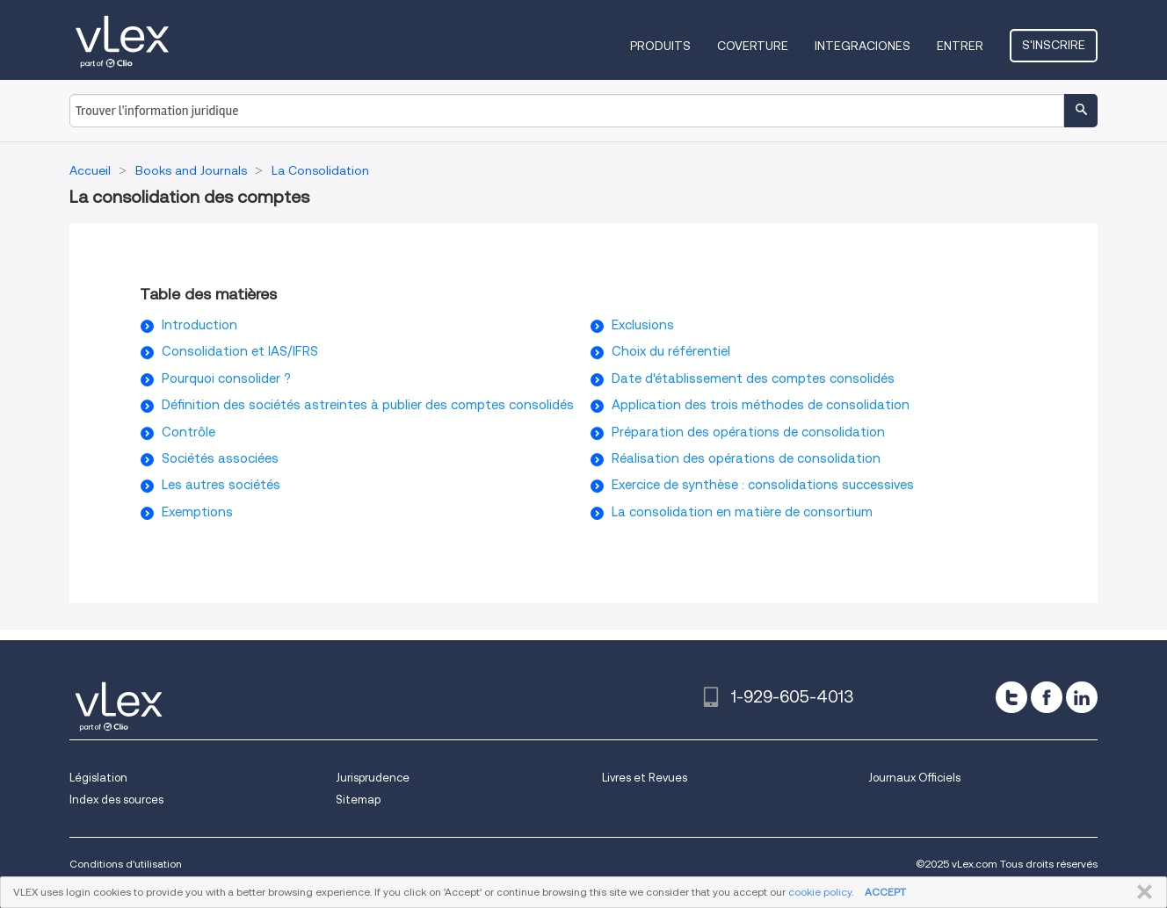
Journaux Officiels (914, 777)
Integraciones (862, 46)
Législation (98, 777)
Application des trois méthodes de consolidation (761, 405)
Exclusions (643, 325)
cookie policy (820, 891)
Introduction (199, 325)
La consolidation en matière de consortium (742, 512)
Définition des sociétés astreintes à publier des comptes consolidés (368, 405)
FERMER (1141, 892)
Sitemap (358, 799)
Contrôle (188, 432)
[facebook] (1046, 697)
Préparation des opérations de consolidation (748, 432)
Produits (660, 46)
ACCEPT (885, 891)
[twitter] (1011, 697)
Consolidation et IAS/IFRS (240, 351)
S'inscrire (1053, 45)
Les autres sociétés (221, 485)
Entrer (960, 46)
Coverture (752, 46)
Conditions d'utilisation (125, 863)
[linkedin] (1082, 697)
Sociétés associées (220, 458)
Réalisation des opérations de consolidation (746, 458)
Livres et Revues (644, 777)
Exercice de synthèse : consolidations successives (763, 485)
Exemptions (197, 512)
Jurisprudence (373, 777)
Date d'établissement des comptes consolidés (753, 378)
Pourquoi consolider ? (226, 378)
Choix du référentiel (671, 351)
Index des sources (116, 799)
